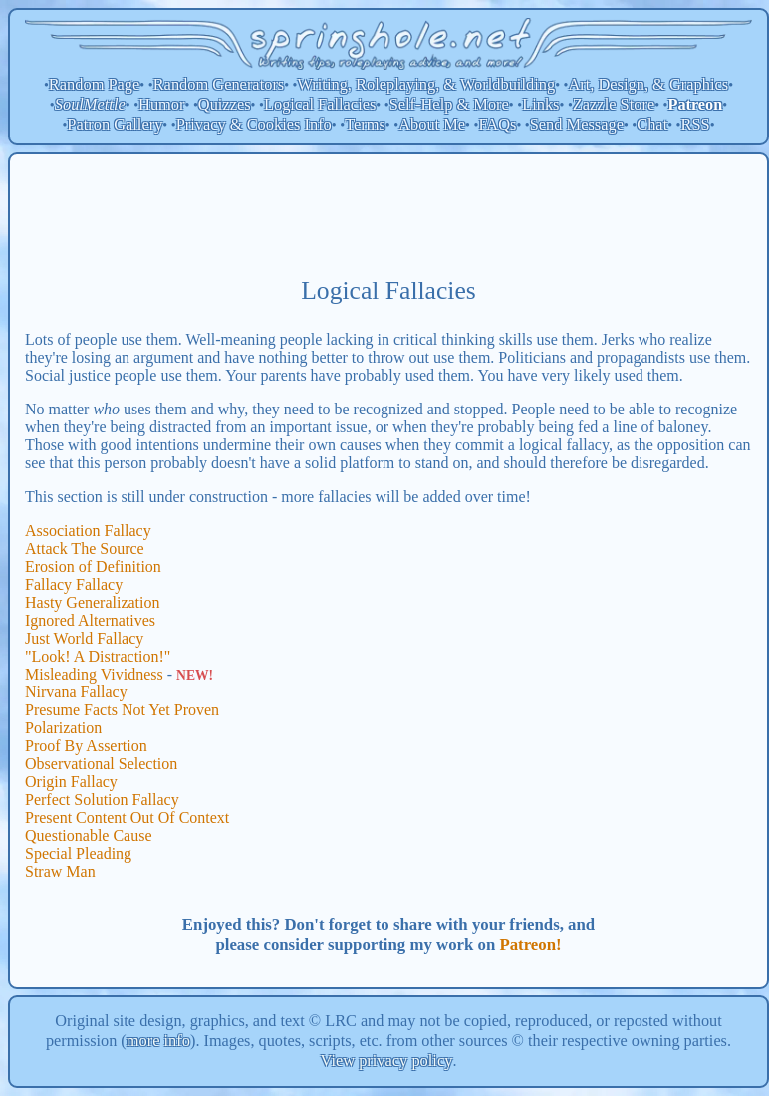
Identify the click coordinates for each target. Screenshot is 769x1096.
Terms (365, 124)
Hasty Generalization (92, 602)
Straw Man (60, 871)
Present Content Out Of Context (127, 817)
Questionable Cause (88, 835)
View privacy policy (387, 1060)
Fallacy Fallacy (74, 584)
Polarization (63, 727)
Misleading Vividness (94, 674)
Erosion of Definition (93, 566)
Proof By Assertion (86, 745)
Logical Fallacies (320, 104)
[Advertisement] (388, 214)
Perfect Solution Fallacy (102, 799)
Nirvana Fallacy (76, 692)
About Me (431, 124)
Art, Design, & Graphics (648, 84)
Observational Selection (101, 763)
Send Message (577, 124)
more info (158, 1040)
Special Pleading (78, 853)
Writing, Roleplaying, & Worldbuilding (427, 84)
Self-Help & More (449, 104)
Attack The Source (84, 548)
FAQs (497, 124)
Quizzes (224, 104)
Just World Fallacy (84, 638)
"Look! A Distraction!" (97, 656)
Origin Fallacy (71, 781)
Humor (161, 104)
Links (540, 104)
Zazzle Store (613, 104)
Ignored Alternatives (90, 620)
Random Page (94, 84)
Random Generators (219, 84)
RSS (695, 124)
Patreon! (530, 944)
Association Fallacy (88, 530)
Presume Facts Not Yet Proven (122, 709)
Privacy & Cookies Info (254, 124)
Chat (652, 124)
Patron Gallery (114, 124)
